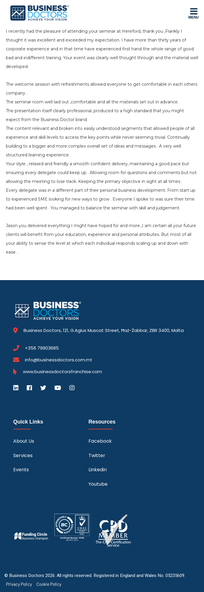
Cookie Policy (48, 584)
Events (21, 469)
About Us (23, 441)
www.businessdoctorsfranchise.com (62, 372)
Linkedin (97, 469)
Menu (193, 13)
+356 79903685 (42, 348)
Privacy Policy (19, 584)
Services (23, 455)
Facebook (100, 441)
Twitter (96, 455)
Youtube (98, 484)
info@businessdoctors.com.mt (58, 360)
